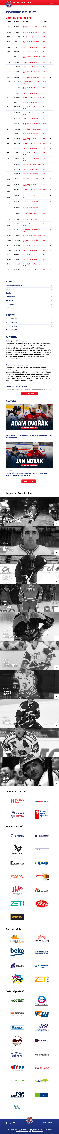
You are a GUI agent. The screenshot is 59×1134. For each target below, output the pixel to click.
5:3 (44, 219)
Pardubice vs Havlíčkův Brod (32, 98)
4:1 (44, 56)
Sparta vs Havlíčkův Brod (30, 213)
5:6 (44, 87)
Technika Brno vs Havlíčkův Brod (31, 82)
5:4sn (44, 159)
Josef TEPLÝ (13, 17)
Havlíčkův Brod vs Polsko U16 (31, 42)
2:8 (44, 93)
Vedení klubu (11, 289)
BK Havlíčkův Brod (22, 3)
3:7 (44, 250)
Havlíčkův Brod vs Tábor (30, 32)
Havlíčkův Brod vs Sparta (30, 255)
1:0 (44, 169)
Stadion (9, 293)
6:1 (44, 71)
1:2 (43, 207)
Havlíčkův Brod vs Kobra (30, 133)
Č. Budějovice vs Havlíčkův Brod (31, 123)
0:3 (44, 235)
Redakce (9, 300)
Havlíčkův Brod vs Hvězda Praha (31, 71)
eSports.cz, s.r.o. (39, 1129)
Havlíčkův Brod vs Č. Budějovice (29, 88)
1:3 (44, 184)
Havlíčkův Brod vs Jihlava (31, 270)
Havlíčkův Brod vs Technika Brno (31, 107)
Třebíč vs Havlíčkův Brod (31, 37)
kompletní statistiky (42, 275)
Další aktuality (29, 393)
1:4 (44, 102)
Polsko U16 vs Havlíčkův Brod (30, 27)
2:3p (44, 26)
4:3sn (44, 82)
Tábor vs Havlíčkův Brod (30, 47)
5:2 (44, 62)
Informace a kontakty (14, 286)
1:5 (44, 148)
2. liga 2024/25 (11, 323)
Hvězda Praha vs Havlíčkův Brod (31, 57)
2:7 (44, 113)
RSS (30, 1131)
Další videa (28, 481)
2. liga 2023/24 (11, 326)
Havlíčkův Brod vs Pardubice (32, 129)
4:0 (44, 133)
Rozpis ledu (10, 297)
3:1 (44, 41)
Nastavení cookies (37, 1131)
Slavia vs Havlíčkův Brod (30, 202)
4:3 (44, 165)
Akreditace (10, 304)
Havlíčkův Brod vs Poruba (31, 77)
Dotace (9, 308)
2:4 (44, 77)
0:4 (44, 98)
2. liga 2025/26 (11, 319)
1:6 (44, 246)
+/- (51, 22)
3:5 (44, 224)
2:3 (44, 37)
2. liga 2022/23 (11, 330)
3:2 (44, 190)
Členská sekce (45, 1122)
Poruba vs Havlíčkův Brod (31, 62)
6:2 (44, 32)
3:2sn (44, 47)
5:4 (44, 107)
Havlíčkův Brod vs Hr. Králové (29, 196)
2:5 (44, 138)
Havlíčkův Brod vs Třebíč (31, 52)
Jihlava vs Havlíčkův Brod (31, 178)
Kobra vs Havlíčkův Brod (30, 93)
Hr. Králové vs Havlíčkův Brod (30, 240)
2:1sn (44, 67)
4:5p (44, 123)
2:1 (43, 52)
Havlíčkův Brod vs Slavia (30, 246)
